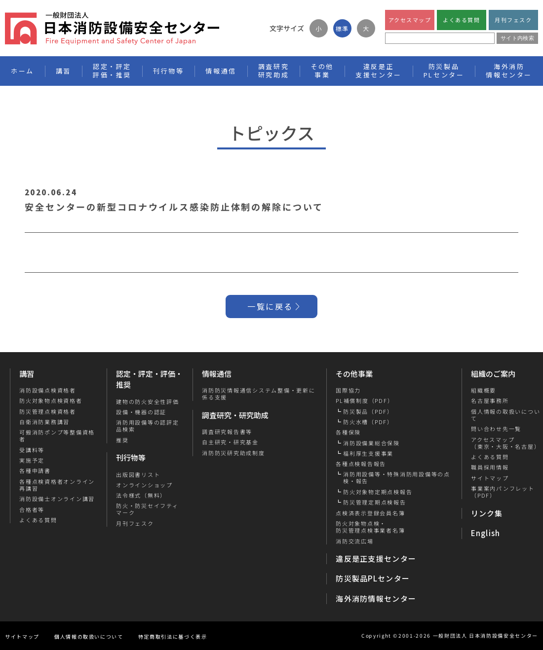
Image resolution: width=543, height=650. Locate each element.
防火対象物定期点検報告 (377, 491)
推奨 (122, 439)
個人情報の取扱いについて (88, 636)
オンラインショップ (144, 484)
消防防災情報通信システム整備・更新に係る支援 (258, 394)
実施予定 (31, 460)
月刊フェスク (513, 20)
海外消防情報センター (509, 70)
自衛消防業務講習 (44, 421)
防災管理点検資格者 (47, 411)
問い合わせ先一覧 (495, 428)
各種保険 (348, 432)
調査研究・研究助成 (235, 415)
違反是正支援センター (376, 558)
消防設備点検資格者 (47, 390)
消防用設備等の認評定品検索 (147, 426)
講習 (26, 373)
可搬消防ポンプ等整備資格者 (57, 436)
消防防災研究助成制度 (233, 452)
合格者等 (31, 509)
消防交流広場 (355, 541)
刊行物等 (131, 457)
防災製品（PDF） (368, 411)
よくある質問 (461, 20)
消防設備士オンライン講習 (57, 498)
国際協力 (348, 390)
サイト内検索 (517, 38)
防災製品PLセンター (373, 578)
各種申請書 (35, 470)
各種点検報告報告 (361, 463)
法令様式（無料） (141, 495)
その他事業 (354, 373)
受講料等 (31, 449)
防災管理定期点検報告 (374, 502)
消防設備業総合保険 (371, 442)
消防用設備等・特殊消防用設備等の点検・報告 (396, 477)
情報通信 (217, 373)
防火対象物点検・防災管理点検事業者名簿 (370, 527)
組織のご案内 (493, 373)
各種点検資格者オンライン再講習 (57, 485)
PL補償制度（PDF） (364, 400)
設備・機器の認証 (141, 411)
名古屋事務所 (489, 400)
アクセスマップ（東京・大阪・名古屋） (505, 443)
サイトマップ (489, 477)
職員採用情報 (489, 467)
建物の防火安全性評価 (147, 401)
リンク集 (487, 513)
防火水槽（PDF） (368, 421)
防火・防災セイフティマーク (147, 509)
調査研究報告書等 (227, 431)
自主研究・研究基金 (230, 441)
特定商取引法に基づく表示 (172, 636)
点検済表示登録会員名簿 (370, 512)
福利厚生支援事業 (368, 453)
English (486, 533)
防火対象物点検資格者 (50, 400)
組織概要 (483, 390)
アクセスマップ (409, 20)
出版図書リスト (138, 474)
